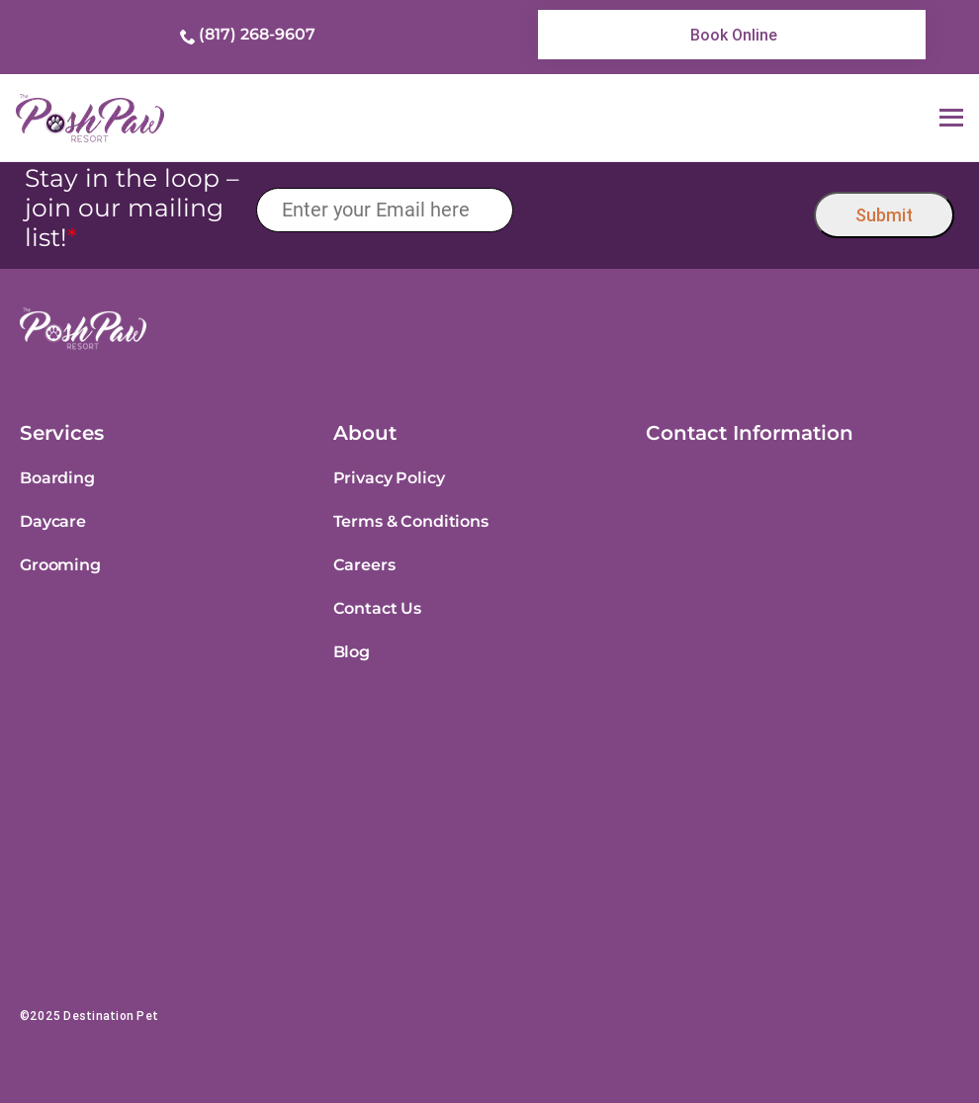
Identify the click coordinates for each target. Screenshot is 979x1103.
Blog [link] (351, 651)
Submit (884, 215)
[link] (732, 34)
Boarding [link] (57, 477)
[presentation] (664, 210)
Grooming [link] (60, 564)
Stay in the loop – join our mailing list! (132, 207)
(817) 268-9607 (257, 34)
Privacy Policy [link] (389, 477)
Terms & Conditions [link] (411, 521)
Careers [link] (364, 564)
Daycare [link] (53, 521)
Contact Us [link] (377, 608)
